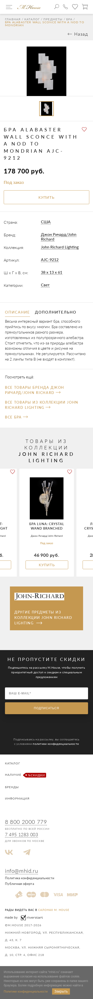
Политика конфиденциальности (29, 878)
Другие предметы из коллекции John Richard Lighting (43, 617)
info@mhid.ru (21, 870)
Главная (13, 19)
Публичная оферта (19, 884)
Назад (81, 34)
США (46, 221)
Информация (17, 798)
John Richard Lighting (60, 246)
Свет (45, 284)
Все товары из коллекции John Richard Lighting (41, 405)
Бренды (12, 787)
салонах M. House (53, 909)
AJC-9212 (50, 259)
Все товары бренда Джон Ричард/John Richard (34, 390)
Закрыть (61, 991)
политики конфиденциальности (56, 744)
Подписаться (46, 708)
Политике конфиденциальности (26, 991)
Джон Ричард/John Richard (58, 236)
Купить (47, 565)
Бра (69, 19)
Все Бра (16, 417)
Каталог (32, 19)
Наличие (25, 775)
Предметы (53, 19)
